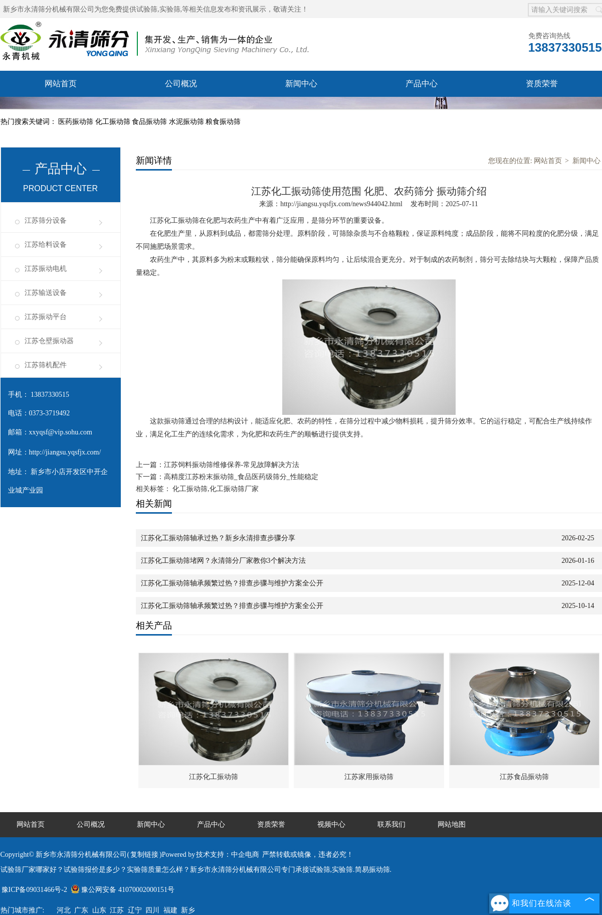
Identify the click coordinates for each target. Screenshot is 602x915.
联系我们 (301, 109)
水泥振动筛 (187, 121)
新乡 (188, 910)
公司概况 (181, 83)
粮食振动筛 (223, 121)
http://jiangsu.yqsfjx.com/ (65, 452)
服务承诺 (61, 109)
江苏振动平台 (46, 317)
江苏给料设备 (46, 244)
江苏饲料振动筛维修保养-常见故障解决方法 (232, 465)
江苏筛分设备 (46, 220)
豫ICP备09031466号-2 (34, 889)
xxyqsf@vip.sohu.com (60, 432)
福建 (170, 910)
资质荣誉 (542, 83)
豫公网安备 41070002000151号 (122, 889)
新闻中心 (301, 83)
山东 (99, 910)
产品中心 (422, 83)
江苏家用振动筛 (368, 777)
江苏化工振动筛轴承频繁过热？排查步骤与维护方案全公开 (232, 583)
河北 (64, 910)
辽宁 (135, 910)
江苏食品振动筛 (524, 777)
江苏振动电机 (46, 268)
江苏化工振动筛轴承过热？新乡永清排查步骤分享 (218, 538)
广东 (81, 910)
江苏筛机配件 (46, 365)
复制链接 (144, 854)
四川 (152, 910)
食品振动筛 (150, 121)
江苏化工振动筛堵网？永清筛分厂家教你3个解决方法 (223, 560)
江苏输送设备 (46, 292)
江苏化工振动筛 (213, 777)
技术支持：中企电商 (227, 854)
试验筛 (146, 9)
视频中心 (181, 109)
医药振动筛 (76, 121)
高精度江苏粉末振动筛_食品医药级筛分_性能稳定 (241, 477)
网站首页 (61, 83)
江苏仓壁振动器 (49, 341)
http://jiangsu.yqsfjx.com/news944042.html (341, 204)
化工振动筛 (113, 121)
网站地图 (452, 824)
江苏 (117, 910)
